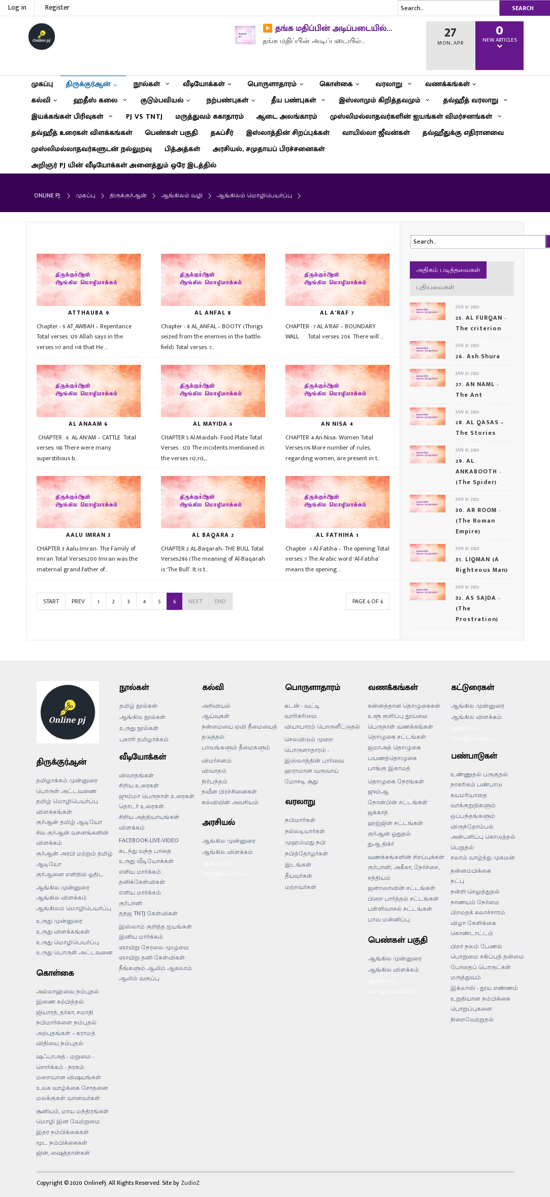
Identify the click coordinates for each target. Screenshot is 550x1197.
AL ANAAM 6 (88, 424)
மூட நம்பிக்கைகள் (61, 1143)
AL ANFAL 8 (213, 312)
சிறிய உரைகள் (139, 785)
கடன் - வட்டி (302, 706)
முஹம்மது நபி (305, 842)
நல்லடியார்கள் (305, 831)
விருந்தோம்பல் (472, 827)
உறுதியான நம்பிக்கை (480, 999)
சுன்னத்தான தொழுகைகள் (404, 706)
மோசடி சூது (301, 781)
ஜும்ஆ (378, 791)
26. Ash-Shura (478, 356)
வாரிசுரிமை (300, 716)
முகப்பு (85, 195)
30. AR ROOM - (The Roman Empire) (478, 520)
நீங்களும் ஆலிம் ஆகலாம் (155, 968)
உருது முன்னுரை (59, 921)
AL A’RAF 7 (337, 312)
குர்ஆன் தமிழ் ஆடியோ (69, 822)
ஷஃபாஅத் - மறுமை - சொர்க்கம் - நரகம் (65, 1061)
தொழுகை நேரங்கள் (396, 781)
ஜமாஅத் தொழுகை (394, 747)
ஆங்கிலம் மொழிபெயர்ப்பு (73, 908)
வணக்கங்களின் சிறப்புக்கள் (406, 857)
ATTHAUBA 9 (88, 312)
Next (195, 601)
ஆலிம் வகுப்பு (139, 978)
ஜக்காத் (378, 812)
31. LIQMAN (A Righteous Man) (482, 564)
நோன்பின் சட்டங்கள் (398, 802)
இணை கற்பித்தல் (60, 1002)
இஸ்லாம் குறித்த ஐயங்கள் (155, 926)
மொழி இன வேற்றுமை (68, 1121)
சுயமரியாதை (468, 795)
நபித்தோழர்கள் (306, 853)
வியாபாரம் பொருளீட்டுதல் (322, 727)
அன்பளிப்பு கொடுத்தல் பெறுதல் (482, 842)
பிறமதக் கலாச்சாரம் (477, 912)
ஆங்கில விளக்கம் (61, 898)
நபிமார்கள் (300, 820)
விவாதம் (214, 771)
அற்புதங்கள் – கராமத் (65, 1033)
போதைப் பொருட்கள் (480, 967)
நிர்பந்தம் (215, 781)
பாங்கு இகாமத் (389, 768)
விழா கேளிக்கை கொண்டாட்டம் (473, 928)
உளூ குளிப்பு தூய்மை (398, 716)
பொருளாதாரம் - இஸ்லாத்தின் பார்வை (314, 755)
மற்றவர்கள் (300, 887)
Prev (78, 601)
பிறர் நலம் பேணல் (476, 946)
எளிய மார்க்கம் (140, 892)
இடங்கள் (298, 865)
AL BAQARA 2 (213, 535)
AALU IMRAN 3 (88, 535)
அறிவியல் (216, 706)
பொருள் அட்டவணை (66, 791)
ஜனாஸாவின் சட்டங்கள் (401, 888)
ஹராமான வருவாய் (311, 771)
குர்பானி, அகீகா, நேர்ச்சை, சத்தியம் (403, 872)
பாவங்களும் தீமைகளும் (236, 747)
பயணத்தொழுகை (392, 758)
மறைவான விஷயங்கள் (68, 1077)
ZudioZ (190, 1183)
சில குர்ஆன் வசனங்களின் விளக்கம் (72, 838)
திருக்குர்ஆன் (128, 195)
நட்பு (457, 881)
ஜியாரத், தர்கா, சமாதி (64, 1012)
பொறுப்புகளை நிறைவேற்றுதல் (472, 1014)
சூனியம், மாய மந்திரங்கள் (72, 1111)
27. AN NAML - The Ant (477, 389)
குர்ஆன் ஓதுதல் (389, 834)
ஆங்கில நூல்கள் (142, 717)
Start (51, 601)
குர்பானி (130, 903)
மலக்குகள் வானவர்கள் (68, 1098)
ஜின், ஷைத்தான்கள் (63, 1153)
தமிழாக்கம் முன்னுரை (67, 780)
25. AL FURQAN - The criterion (481, 323)
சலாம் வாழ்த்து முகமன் (482, 857)
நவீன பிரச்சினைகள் (229, 791)
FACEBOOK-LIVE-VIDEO (149, 840)
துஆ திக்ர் (381, 844)
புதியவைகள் (435, 287)
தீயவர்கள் (298, 876)
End (220, 601)
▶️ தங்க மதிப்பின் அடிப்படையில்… (327, 29)
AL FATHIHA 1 (337, 535)
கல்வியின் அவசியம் (230, 802)
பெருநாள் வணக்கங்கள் (400, 727)
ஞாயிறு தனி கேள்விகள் (152, 957)
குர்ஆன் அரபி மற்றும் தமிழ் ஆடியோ (74, 858)
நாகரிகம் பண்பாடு (476, 784)
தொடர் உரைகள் (141, 806)
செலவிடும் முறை (308, 739)
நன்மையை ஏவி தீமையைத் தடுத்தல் (239, 732)
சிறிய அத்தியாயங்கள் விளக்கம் (149, 822)
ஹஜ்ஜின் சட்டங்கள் (395, 823)
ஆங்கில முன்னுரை (62, 887)
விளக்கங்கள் (54, 812)
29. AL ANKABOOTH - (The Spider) (478, 471)
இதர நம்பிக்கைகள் (62, 1132)
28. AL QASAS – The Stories (480, 427)
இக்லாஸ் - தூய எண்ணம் (484, 988)
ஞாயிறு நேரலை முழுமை (154, 947)
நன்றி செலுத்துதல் (475, 891)
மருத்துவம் (465, 977)
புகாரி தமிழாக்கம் (144, 739)
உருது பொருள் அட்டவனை (74, 952)
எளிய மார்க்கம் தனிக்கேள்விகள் (142, 877)
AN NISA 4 (337, 424)
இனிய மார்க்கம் (141, 937)
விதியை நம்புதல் (59, 1043)
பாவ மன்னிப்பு (389, 919)
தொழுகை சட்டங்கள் (397, 737)
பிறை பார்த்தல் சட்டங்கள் (403, 899)
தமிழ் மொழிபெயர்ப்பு (67, 801)
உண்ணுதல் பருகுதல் (479, 774)
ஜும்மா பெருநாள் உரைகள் (157, 796)
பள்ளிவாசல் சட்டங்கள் (400, 909)
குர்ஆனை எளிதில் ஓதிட (70, 874)
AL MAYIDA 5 (213, 424)
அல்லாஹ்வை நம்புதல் (67, 991)
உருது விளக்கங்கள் (63, 932)
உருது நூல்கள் (138, 728)
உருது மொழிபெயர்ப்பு (67, 942)
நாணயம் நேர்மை (474, 902)
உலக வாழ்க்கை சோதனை (72, 1088)
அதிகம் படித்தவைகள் (448, 270)
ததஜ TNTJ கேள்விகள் (148, 913)
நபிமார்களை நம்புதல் (66, 1022)
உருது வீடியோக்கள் (146, 861)
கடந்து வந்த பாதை (145, 851)
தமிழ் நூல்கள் (138, 706)
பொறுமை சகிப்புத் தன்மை (487, 956)
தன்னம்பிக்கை (470, 871)
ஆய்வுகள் (216, 716)
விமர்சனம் (217, 761)
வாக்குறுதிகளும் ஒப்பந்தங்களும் (473, 810)
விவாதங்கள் (136, 775)
